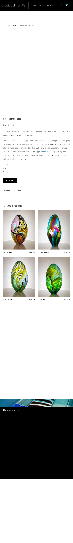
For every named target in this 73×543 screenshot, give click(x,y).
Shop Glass (13, 25)
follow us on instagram (10, 410)
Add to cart (10, 180)
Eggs (21, 25)
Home (5, 25)
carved (43, 152)
